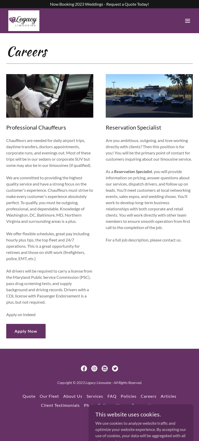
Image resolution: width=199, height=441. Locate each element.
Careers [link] (149, 396)
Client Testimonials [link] (60, 405)
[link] (23, 20)
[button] (187, 21)
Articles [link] (168, 396)
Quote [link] (29, 396)
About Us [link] (72, 396)
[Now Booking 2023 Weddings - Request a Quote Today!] (99, 4)
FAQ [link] (112, 396)
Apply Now (26, 331)
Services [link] (95, 396)
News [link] (121, 405)
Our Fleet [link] (49, 396)
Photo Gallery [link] (98, 405)
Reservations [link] (145, 405)
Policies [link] (129, 396)
